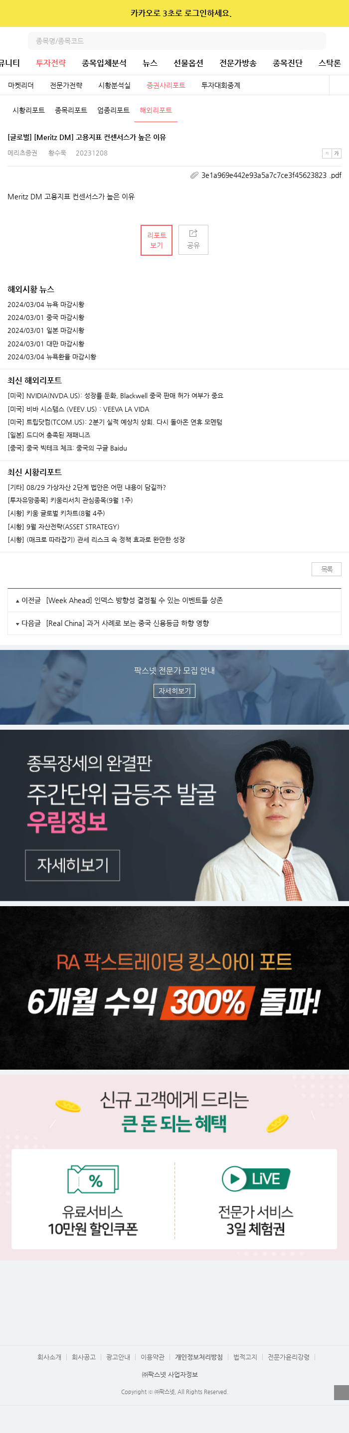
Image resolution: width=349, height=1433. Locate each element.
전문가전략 (66, 85)
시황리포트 (28, 110)
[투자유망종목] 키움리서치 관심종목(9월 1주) (70, 500)
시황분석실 (114, 85)
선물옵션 (188, 63)
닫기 (335, 13)
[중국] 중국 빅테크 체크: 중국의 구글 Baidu (67, 448)
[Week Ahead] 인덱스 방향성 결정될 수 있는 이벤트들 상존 (134, 600)
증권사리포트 (166, 85)
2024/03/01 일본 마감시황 (45, 330)
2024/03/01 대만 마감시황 (45, 343)
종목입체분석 (104, 63)
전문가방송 (238, 63)
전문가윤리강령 (289, 1357)
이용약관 (153, 1357)
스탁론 (330, 63)
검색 (317, 41)
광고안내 (118, 1357)
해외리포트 (156, 110)
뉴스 (150, 63)
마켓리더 (21, 85)
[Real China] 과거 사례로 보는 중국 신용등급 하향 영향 (127, 623)
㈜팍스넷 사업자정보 (170, 1374)
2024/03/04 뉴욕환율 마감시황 (51, 356)
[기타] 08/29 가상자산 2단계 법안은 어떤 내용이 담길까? (86, 487)
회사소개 (49, 1357)
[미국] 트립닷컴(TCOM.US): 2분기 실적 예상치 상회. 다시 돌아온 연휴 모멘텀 (114, 422)
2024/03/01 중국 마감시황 (45, 317)
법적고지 (245, 1357)
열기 (341, 1392)
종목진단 (288, 63)
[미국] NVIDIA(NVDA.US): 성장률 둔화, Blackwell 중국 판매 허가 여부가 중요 (115, 395)
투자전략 (51, 63)
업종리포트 (113, 110)
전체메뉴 (340, 41)
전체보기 (339, 85)
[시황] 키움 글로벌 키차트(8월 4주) (56, 513)
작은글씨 (327, 154)
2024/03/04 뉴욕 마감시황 (45, 304)
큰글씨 (337, 154)
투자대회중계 (220, 85)
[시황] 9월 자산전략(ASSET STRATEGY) (63, 526)
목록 (327, 569)
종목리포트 (71, 110)
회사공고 (84, 1357)
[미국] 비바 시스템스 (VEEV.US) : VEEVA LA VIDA (78, 409)
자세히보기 (175, 691)
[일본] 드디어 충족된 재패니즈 (48, 435)
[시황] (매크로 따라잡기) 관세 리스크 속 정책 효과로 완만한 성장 (96, 539)
